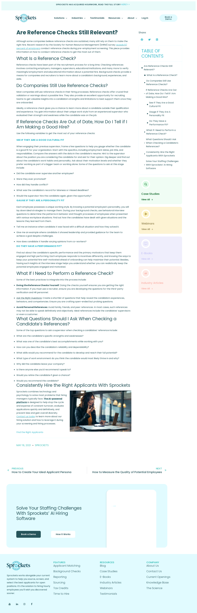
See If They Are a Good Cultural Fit (161, 104)
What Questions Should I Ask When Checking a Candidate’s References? (162, 143)
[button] (142, 40)
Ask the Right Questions (29, 298)
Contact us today (25, 416)
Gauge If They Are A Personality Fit (159, 113)
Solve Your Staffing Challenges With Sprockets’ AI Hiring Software (162, 165)
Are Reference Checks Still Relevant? (67, 32)
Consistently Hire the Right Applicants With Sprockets (160, 153)
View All (147, 199)
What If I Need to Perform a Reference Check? (161, 132)
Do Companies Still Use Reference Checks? (158, 82)
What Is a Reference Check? (162, 75)
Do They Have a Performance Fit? (158, 122)
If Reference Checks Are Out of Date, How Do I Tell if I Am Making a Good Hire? (161, 93)
